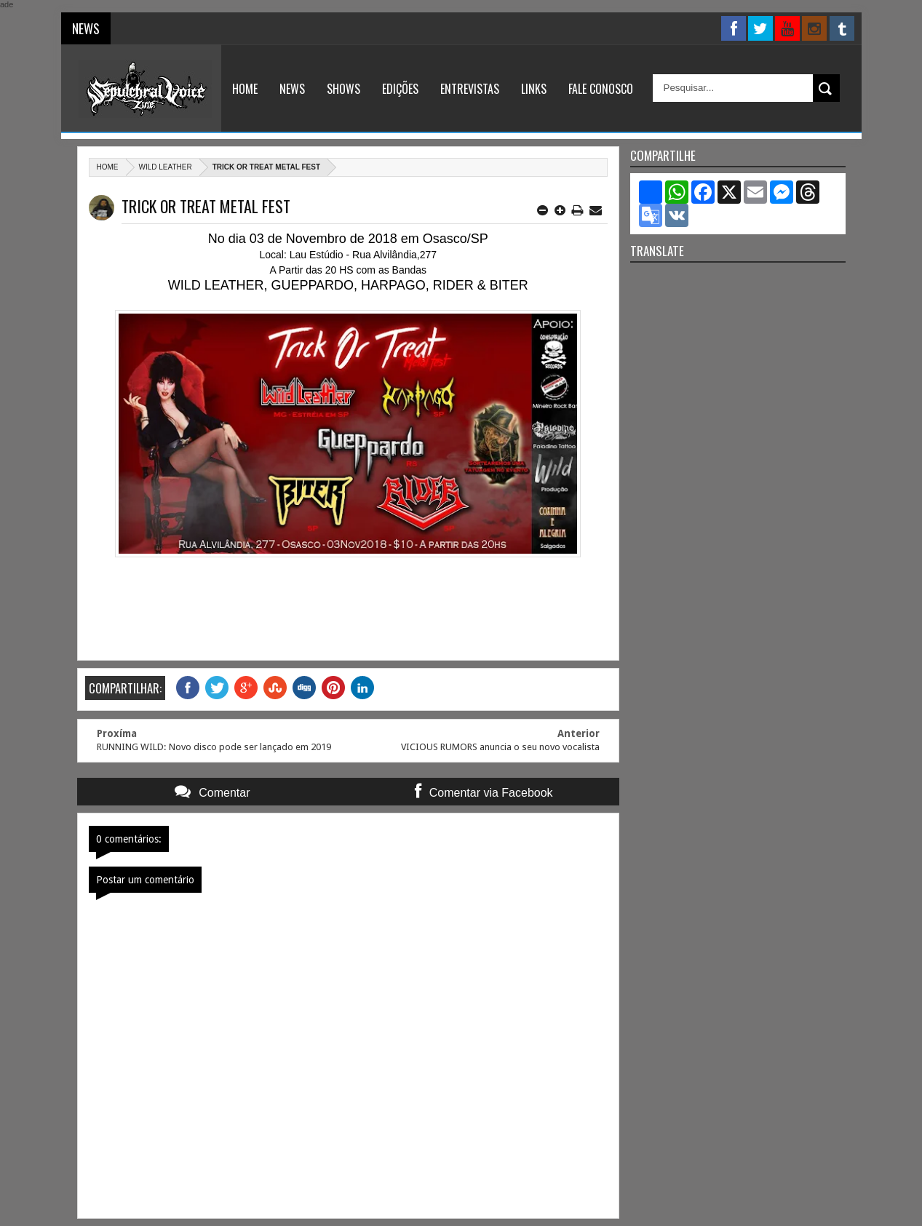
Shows (343, 88)
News (292, 88)
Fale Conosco (600, 88)
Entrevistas (469, 88)
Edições (400, 88)
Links (534, 88)
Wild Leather (165, 167)
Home (245, 88)
